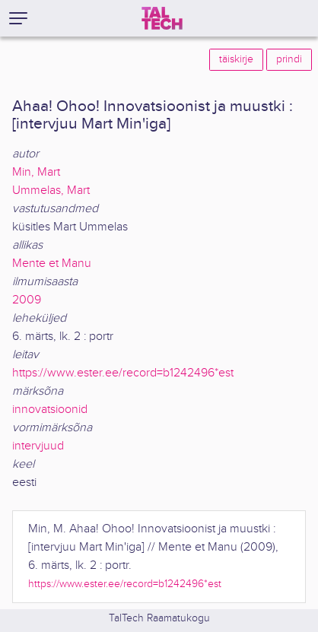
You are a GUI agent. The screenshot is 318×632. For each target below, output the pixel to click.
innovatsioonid (49, 409)
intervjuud (38, 446)
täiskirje (236, 59)
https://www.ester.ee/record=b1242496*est (123, 373)
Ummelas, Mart (51, 190)
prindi (289, 59)
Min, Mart (36, 172)
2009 (26, 300)
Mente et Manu (51, 263)
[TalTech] (162, 18)
